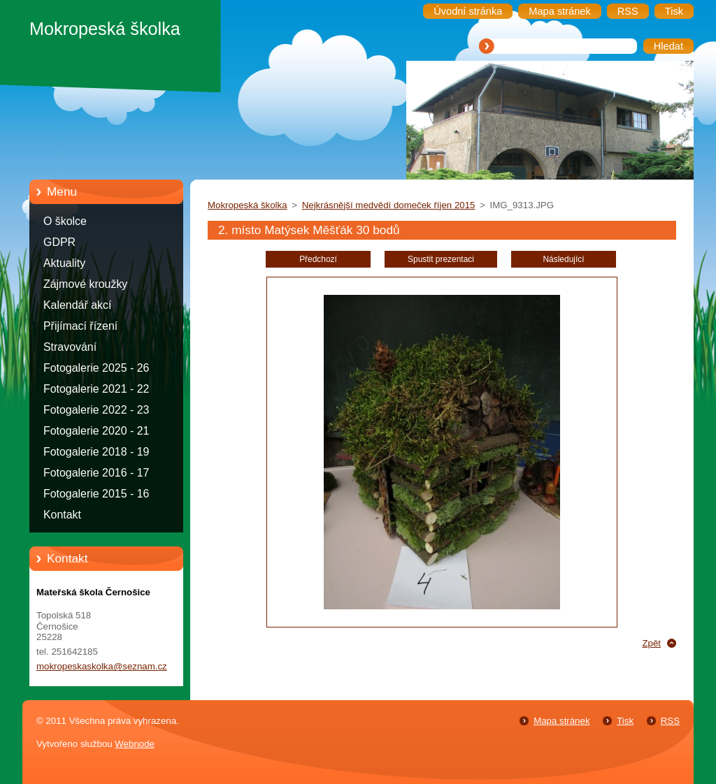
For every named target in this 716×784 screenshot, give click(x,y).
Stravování (69, 347)
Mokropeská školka (247, 205)
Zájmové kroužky (85, 284)
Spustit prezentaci (441, 259)
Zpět (651, 643)
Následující (563, 259)
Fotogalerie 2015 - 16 (96, 494)
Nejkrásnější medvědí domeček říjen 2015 (388, 205)
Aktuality (64, 263)
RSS (670, 721)
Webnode (135, 744)
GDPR (59, 242)
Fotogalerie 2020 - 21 (96, 431)
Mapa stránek (561, 721)
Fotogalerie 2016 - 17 (96, 473)
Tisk (625, 721)
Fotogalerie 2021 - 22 (96, 389)
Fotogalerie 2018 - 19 (96, 452)
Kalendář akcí (77, 305)
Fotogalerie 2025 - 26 (96, 368)
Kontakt (62, 515)
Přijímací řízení (80, 326)
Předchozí (318, 259)
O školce (65, 221)
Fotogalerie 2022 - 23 (96, 410)
